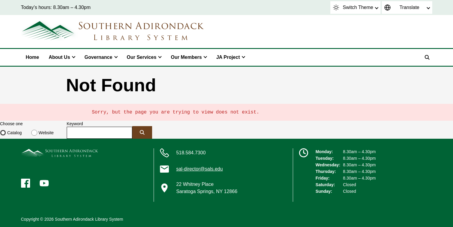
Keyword (75, 123)
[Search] (427, 57)
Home (32, 57)
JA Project (228, 57)
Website (46, 132)
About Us (59, 57)
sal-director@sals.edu (199, 168)
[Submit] (142, 132)
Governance (98, 57)
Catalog (14, 132)
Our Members (186, 57)
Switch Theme (353, 8)
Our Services (142, 57)
